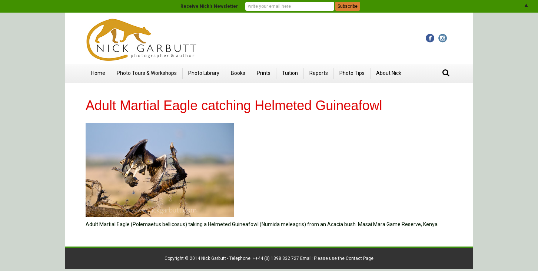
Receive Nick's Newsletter (209, 6)
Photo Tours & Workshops (147, 73)
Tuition (290, 73)
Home (98, 73)
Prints (263, 73)
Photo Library (203, 73)
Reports (318, 73)
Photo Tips (352, 73)
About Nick (388, 73)
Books (238, 73)
